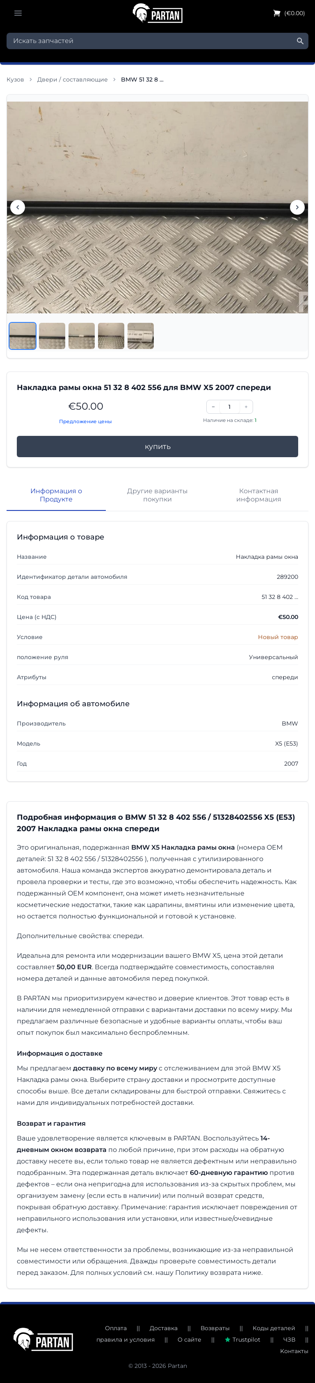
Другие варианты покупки (157, 495)
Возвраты (215, 1328)
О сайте (189, 1339)
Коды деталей (274, 1328)
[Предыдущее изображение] (17, 207)
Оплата (116, 1328)
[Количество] (230, 406)
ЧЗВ (289, 1339)
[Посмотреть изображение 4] (111, 336)
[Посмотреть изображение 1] (22, 336)
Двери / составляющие (72, 79)
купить (158, 446)
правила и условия (125, 1339)
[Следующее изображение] (297, 207)
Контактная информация (258, 495)
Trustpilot (242, 1339)
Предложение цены (85, 421)
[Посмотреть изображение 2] (52, 336)
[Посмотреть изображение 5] (141, 336)
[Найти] (300, 41)
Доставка (164, 1328)
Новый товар (278, 637)
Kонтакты (294, 1351)
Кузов (15, 79)
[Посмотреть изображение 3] (81, 336)
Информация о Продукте (56, 495)
